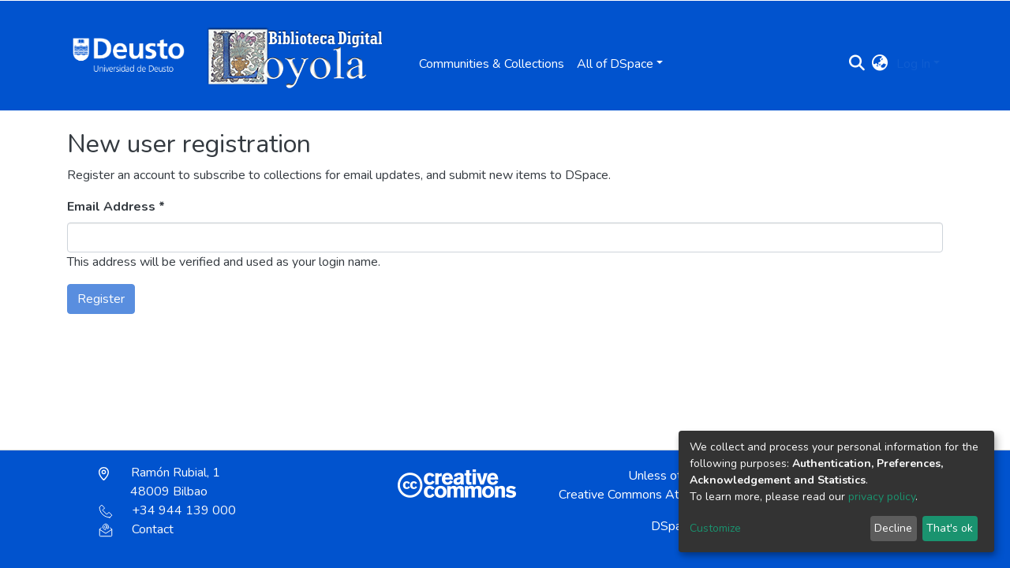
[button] (880, 63)
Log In (913, 64)
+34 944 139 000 (167, 510)
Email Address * (116, 206)
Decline (893, 528)
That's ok (949, 528)
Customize (715, 528)
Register (101, 299)
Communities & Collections (491, 64)
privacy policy (881, 496)
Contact (136, 529)
